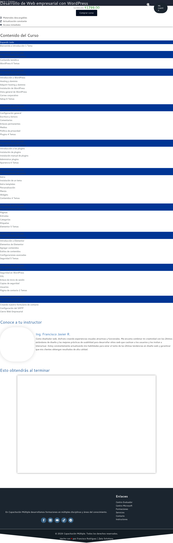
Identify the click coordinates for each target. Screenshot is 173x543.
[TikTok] (64, 520)
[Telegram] (70, 520)
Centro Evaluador (55, 8)
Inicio (37, 8)
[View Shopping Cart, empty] (148, 7)
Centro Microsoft (79, 8)
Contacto (133, 8)
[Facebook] (43, 520)
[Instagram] (50, 520)
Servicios (118, 8)
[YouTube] (57, 520)
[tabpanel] (86, 247)
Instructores (122, 520)
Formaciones (101, 8)
